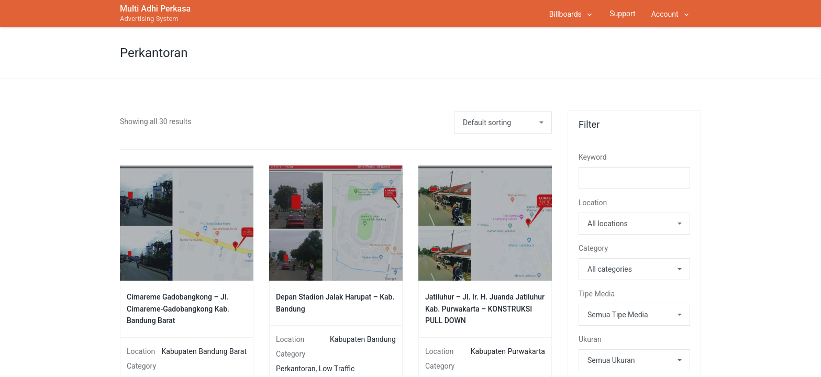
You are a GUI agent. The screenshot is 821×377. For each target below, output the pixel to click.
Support (622, 13)
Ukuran (590, 339)
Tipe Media (597, 294)
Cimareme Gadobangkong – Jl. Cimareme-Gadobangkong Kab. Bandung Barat (178, 309)
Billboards (565, 14)
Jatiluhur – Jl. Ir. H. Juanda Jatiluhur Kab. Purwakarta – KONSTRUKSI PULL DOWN (485, 309)
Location (593, 202)
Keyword (593, 157)
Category (593, 248)
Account (665, 14)
